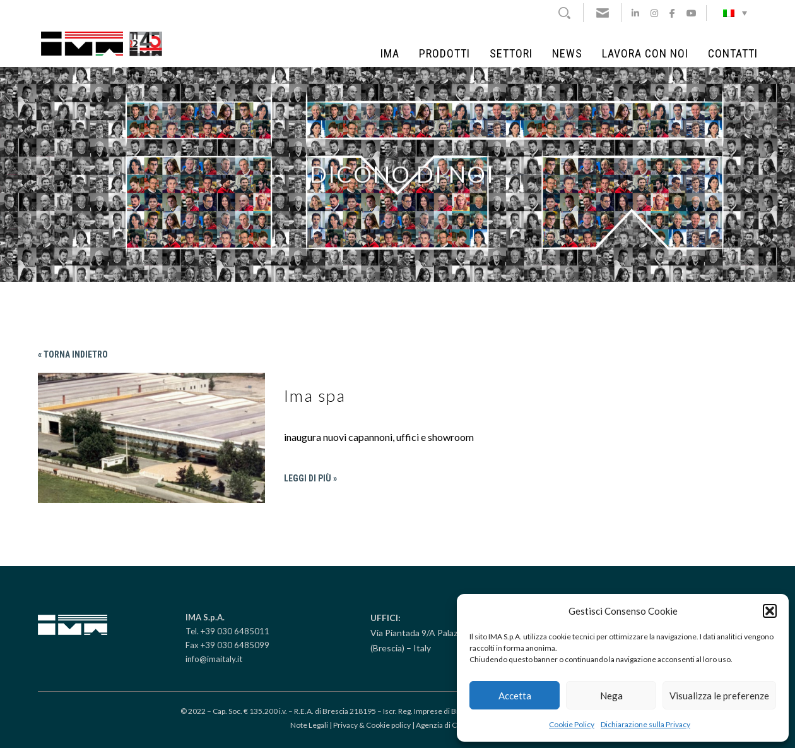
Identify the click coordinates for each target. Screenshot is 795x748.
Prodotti (444, 53)
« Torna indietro (73, 354)
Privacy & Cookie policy (372, 725)
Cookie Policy (571, 724)
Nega (611, 695)
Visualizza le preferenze (719, 695)
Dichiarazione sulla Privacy (645, 724)
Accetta (514, 695)
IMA (389, 53)
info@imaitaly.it (214, 659)
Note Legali (309, 725)
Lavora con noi (645, 53)
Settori (511, 53)
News (567, 53)
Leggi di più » (310, 478)
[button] (769, 611)
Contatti (733, 53)
